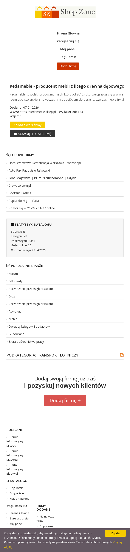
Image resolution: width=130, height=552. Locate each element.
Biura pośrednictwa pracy (26, 341)
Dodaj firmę (68, 66)
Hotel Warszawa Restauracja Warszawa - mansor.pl (45, 163)
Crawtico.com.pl (20, 185)
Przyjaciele (17, 493)
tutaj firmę (32, 133)
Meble (13, 319)
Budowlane (16, 334)
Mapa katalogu (19, 498)
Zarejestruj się (68, 41)
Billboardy (15, 281)
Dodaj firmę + (65, 400)
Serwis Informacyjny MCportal (14, 455)
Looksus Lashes (20, 193)
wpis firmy (27, 125)
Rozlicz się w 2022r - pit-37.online (32, 208)
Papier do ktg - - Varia (24, 201)
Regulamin (68, 57)
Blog (12, 296)
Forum (13, 274)
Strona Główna (68, 33)
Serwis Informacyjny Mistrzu (14, 441)
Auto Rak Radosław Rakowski (29, 170)
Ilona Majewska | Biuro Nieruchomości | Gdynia (42, 178)
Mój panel (68, 49)
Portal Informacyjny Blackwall (14, 469)
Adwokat (15, 311)
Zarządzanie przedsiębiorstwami (31, 289)
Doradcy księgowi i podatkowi (29, 326)
